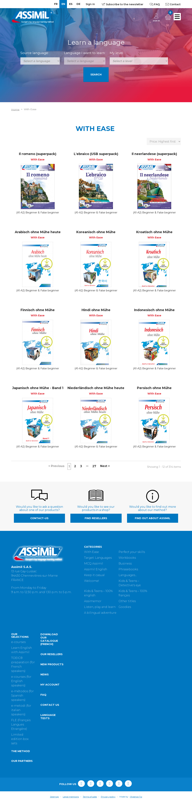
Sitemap (54, 796)
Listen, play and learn (99, 607)
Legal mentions (71, 796)
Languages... (128, 575)
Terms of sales (90, 796)
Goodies (125, 607)
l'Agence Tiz (136, 796)
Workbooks (127, 557)
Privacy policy (108, 796)
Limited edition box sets (20, 739)
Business (125, 563)
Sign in (90, 4)
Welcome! (91, 581)
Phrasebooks (128, 569)
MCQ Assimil (93, 563)
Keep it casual (94, 575)
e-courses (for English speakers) (21, 681)
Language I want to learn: (84, 53)
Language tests (48, 716)
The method (20, 751)
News (44, 674)
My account (50, 684)
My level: (117, 53)
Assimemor (92, 601)
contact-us (39, 518)
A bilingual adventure (100, 612)
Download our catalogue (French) (49, 639)
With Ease (91, 552)
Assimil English (95, 569)
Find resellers (96, 518)
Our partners (22, 761)
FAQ (43, 694)
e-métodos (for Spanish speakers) (22, 695)
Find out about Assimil (152, 518)
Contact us (49, 704)
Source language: (34, 53)
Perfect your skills (132, 552)
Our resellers (51, 654)
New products (52, 664)
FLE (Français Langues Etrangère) (20, 724)
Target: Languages (98, 557)
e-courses (18, 642)
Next (105, 466)
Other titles (127, 601)
